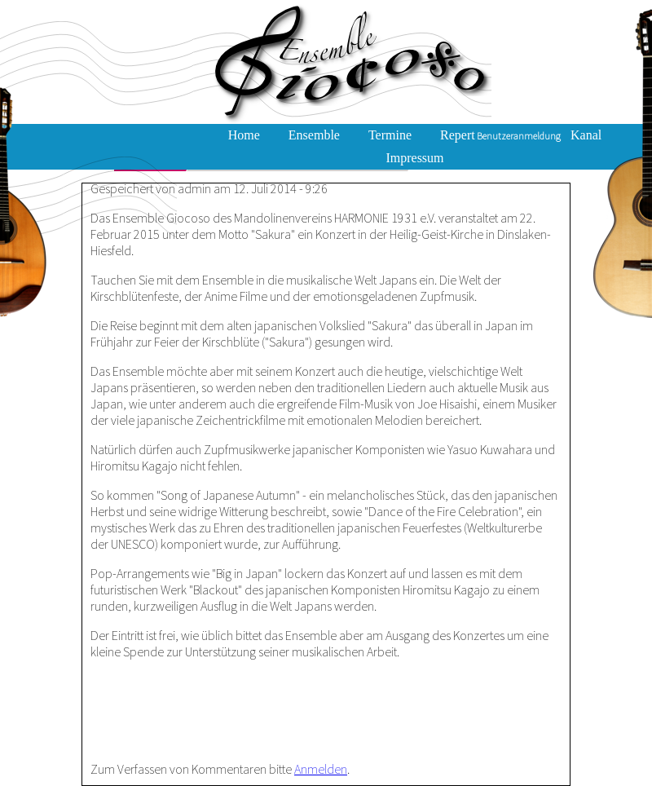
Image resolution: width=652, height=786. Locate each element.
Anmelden (320, 769)
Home (244, 135)
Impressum (414, 158)
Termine (390, 135)
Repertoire (468, 135)
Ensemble (314, 135)
